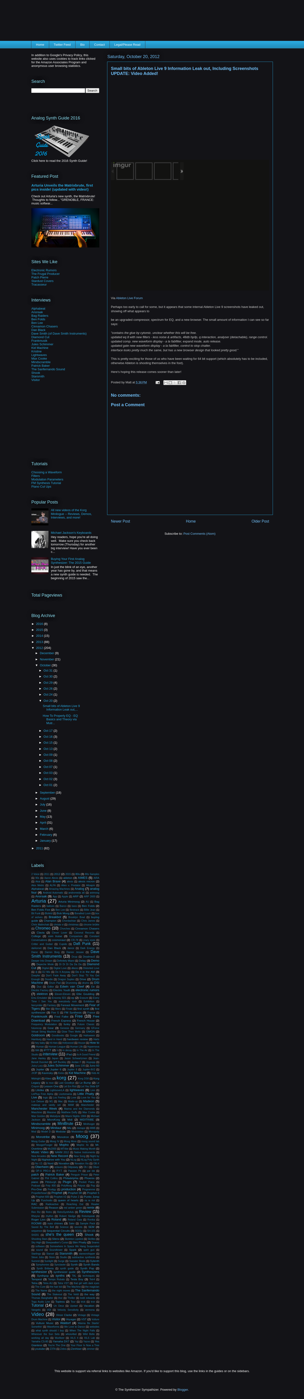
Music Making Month (84, 1148)
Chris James (88, 920)
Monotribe (43, 1137)
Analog (79, 888)
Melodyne (55, 1116)
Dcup (74, 956)
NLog (73, 1159)
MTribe (64, 1148)
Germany (80, 1028)
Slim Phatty (79, 1242)
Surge (61, 1261)
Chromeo (43, 928)
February (46, 834)
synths (60, 1275)
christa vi (59, 924)
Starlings (36, 1253)
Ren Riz (36, 1212)
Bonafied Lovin (83, 913)
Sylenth (94, 1260)
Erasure (84, 998)
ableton (67, 877)
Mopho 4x (82, 1145)
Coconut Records (84, 932)
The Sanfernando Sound (48, 369)
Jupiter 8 (72, 1069)
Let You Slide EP (90, 1086)
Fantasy (51, 1005)
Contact (99, 44)
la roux (50, 1083)
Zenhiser (76, 1348)
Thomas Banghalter (42, 1298)
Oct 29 (48, 682)
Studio (63, 1257)
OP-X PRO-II (43, 1171)
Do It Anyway (62, 972)
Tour (73, 1301)
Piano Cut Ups (41, 486)
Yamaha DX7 (61, 1341)
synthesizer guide (64, 1271)
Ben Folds (38, 319)
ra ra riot (90, 1200)
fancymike (37, 1005)
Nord (50, 1163)
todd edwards (87, 1298)
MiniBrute (65, 1124)
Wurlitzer (60, 1338)
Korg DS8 (83, 1078)
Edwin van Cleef (72, 986)
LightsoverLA (57, 1090)
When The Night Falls (82, 1330)
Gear (51, 1027)
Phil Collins (51, 1178)
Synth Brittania (45, 1268)
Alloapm (90, 885)
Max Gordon (38, 1116)
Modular (61, 1131)
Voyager (71, 1319)
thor (60, 1298)
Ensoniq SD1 (59, 998)
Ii (57, 1050)
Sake (72, 1223)
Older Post (260, 521)
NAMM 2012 (62, 1152)
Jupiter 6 (55, 1069)
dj (36, 972)
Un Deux (59, 1306)
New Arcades (38, 1156)
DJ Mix (46, 972)
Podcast (35, 1185)
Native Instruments (84, 1152)
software (40, 1246)
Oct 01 (48, 785)
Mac (60, 1101)
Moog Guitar (38, 1141)
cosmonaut (59, 939)
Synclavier (60, 1264)
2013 (40, 642)
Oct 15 (48, 742)
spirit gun (89, 1250)
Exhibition (89, 1001)
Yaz (77, 1341)
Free (79, 1016)
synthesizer (39, 1272)
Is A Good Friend (86, 1054)
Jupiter (40, 1069)
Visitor (35, 380)
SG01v (79, 1231)
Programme (88, 1189)
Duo (39, 986)
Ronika (91, 1219)
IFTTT (47, 1050)
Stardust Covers (42, 281)
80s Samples (92, 874)
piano (34, 1181)
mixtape (81, 1128)
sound (39, 1250)
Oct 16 (48, 736)
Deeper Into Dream (41, 960)
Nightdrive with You (53, 1159)
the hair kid (56, 1286)
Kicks (61, 1073)
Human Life (76, 1046)
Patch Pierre (39, 277)
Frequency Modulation (44, 1024)
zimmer (91, 1349)
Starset (50, 1253)
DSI (96, 982)
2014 (40, 636)
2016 (40, 624)
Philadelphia (70, 1178)
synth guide (67, 1268)
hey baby (40, 1043)
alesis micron (86, 881)
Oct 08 (48, 760)
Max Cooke (39, 358)
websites (94, 1326)
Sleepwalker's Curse (57, 1242)
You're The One (57, 1345)
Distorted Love (91, 968)
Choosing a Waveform (46, 472)
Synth (74, 1264)
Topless (60, 1301)
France (91, 1012)
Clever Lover (59, 932)
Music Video (39, 1152)
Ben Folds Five (40, 909)
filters (58, 1009)
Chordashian (69, 920)
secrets (79, 1227)
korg (61, 1077)
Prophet (57, 1193)
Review (85, 1212)
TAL (74, 1276)
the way (89, 1294)
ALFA (53, 885)
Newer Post (120, 521)
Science (64, 1227)
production (68, 1189)
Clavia (40, 932)
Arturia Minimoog (69, 901)
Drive (83, 979)
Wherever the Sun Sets (45, 1334)
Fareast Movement (72, 1005)
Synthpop (43, 1275)
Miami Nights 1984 (75, 1116)
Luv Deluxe (37, 1101)
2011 (40, 848)
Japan (55, 1058)
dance (70, 948)
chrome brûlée (91, 924)
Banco (63, 906)
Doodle (49, 979)
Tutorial (37, 1305)
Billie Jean (89, 910)
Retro (49, 1212)
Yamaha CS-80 (39, 1341)
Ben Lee (37, 323)
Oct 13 (48, 749)
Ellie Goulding (85, 993)
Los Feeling (59, 1097)
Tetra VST (63, 1283)
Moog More (70, 1141)
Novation (64, 1163)
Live (34, 1097)
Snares (95, 1242)
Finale (69, 1009)
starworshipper (87, 1253)
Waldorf (65, 1323)
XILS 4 (74, 1338)
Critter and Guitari (42, 944)
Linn (92, 1090)
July (43, 804)
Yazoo (86, 1341)
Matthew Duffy (69, 1112)
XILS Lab (89, 1338)
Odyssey (72, 1166)
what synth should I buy (50, 1330)
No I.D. (39, 1163)
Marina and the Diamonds (79, 1108)
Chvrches (65, 928)
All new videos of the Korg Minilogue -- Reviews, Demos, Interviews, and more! (71, 513)
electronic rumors (87, 990)
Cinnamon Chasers (44, 326)
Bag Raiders (39, 315)
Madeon (88, 1101)
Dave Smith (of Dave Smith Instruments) (59, 333)
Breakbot (55, 917)
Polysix (81, 1185)
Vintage (82, 1315)
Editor (51, 986)
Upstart (74, 1306)
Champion (50, 920)
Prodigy (52, 1189)
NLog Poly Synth (90, 1159)
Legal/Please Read (127, 44)
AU (87, 901)
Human (40, 1046)
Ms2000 (52, 1148)
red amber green (73, 1207)
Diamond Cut (40, 337)
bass (74, 906)
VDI (49, 1310)
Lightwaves (39, 355)
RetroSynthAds (65, 1212)
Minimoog (38, 1128)
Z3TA (53, 1349)
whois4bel (71, 1334)
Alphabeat (38, 308)
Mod (33, 1131)
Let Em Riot (70, 1086)
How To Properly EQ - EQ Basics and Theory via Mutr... (60, 719)
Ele (93, 986)
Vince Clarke (64, 1314)
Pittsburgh (50, 1182)
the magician (92, 1286)
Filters (35, 476)
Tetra (34, 1283)
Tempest (36, 1279)
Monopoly (94, 1131)
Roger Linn (38, 1219)
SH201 (35, 1235)
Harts (96, 1039)
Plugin (67, 1182)
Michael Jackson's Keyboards (71, 532)
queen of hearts (68, 1200)
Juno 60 (94, 1065)
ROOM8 (36, 1223)
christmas (73, 924)
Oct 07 (48, 767)
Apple (65, 896)
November (47, 659)
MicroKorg (53, 1119)
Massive (51, 1112)
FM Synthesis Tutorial (46, 483)
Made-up (73, 1101)
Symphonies (42, 1264)
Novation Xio (82, 1163)
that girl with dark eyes (86, 1283)
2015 (40, 630)
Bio (82, 44)
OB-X (96, 1163)
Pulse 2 (75, 1197)
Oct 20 (48, 700)
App (55, 896)
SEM (91, 1226)
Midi (69, 1119)
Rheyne (35, 1216)
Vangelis (36, 1310)
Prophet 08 (75, 1192)
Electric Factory (39, 990)
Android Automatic (53, 892)
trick (83, 1301)
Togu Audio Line (40, 1301)
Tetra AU (48, 1283)
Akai (37, 881)
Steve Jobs (37, 1257)
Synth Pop (87, 1268)
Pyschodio (46, 1200)
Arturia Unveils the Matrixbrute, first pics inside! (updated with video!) (62, 187)
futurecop (36, 1028)
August (45, 798)
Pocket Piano (87, 1182)
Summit (35, 1261)
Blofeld (48, 913)
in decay (67, 1050)
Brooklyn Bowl (76, 917)
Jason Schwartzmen (75, 1058)
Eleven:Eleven (63, 994)
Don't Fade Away (56, 975)
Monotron (63, 1136)
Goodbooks (58, 1035)
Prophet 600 (42, 1197)
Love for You (88, 1097)
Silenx (56, 1238)
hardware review (77, 1039)
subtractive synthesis (83, 1257)
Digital (45, 968)
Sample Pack (87, 1223)
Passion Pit (74, 1171)
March (44, 829)
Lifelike (39, 1090)
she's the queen (60, 1234)
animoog (94, 892)
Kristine (36, 351)
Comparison (76, 936)
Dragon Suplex (66, 979)
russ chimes (55, 1223)
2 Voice (35, 874)
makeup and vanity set (46, 1105)
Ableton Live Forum (129, 298)
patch (35, 1174)
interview (50, 1054)
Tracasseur (39, 284)
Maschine (36, 1112)
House (81, 1043)
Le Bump (85, 1082)
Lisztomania (65, 1094)
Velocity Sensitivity (68, 1310)
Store (52, 1257)
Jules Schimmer (42, 344)
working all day (40, 1338)
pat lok (91, 1171)
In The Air (82, 1050)
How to (94, 1042)
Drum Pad (55, 983)
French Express (61, 1020)
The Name (41, 1290)
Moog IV (54, 1141)
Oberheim (42, 1167)
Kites (48, 1078)
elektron (42, 994)
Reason (53, 1207)
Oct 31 (48, 670)
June (44, 810)
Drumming (71, 983)
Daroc (34, 952)
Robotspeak (88, 1216)
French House (86, 1020)
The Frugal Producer (45, 274)
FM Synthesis (73, 1012)
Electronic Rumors (44, 270)
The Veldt (73, 1294)
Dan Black (38, 330)
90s (37, 878)
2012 (40, 648)
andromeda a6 (76, 892)
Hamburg (36, 1039)
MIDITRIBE (87, 1119)
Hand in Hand (54, 1039)
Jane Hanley (38, 1058)
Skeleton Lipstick (74, 1239)
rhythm (49, 1216)
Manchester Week (44, 1108)
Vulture (96, 1319)
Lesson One (51, 1086)
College (36, 936)
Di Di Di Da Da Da (70, 964)
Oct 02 (48, 779)
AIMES (82, 878)
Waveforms (53, 1326)
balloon (51, 906)
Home (40, 44)
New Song (80, 1156)
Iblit (37, 1050)
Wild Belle (89, 1334)
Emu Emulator (39, 998)
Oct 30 (48, 676)
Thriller (71, 1298)
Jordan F (76, 1062)
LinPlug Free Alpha (42, 1094)
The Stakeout (54, 1294)
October (46, 665)
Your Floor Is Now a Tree (85, 1345)
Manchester (87, 1105)
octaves (58, 1167)
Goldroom (38, 1035)
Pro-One (36, 1189)
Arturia (38, 901)
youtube (40, 1348)
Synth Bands (91, 1264)
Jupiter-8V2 (88, 1069)
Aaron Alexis (51, 878)
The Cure (40, 1286)
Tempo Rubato (56, 1279)
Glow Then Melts (71, 1031)
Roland (56, 1219)
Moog (82, 1136)
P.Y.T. (59, 1171)
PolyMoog (66, 1185)
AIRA (96, 878)
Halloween (89, 1035)
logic (45, 1097)
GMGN (90, 1031)
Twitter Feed (62, 44)
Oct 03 (48, 773)
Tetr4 (92, 1279)
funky (67, 1024)
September (48, 792)
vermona (90, 1310)
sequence (36, 1231)
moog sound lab (90, 1141)
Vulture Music (44, 1323)
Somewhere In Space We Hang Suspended (74, 1246)
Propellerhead (39, 1193)
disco (74, 967)
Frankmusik (39, 340)
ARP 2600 (89, 896)
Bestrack (74, 910)
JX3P (34, 1073)
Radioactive (52, 1204)
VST (84, 1319)
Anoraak (37, 312)
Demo (95, 960)
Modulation (77, 1131)
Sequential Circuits (58, 1230)
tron (93, 1301)
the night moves (61, 1290)
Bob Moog (63, 913)
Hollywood (68, 1043)
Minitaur (56, 1128)
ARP (76, 896)
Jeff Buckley (59, 1062)
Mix (69, 1127)
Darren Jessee (75, 952)
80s (77, 873)
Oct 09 (48, 754)
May (43, 816)
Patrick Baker (40, 365)
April (43, 822)
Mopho (64, 1145)
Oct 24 (48, 694)
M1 (51, 1101)
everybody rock (68, 1001)
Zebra (63, 1349)
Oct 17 (48, 730)
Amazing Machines (59, 889)
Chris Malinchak (40, 924)
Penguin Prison (79, 1174)
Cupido (63, 944)
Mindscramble (41, 362)
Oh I (85, 1167)
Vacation (89, 1305)
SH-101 (91, 1231)
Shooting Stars (39, 1239)
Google (74, 1035)
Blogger (182, 1389)
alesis (70, 881)
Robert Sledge (67, 1216)
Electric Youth (61, 990)
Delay (82, 960)
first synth (83, 1008)
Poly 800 (51, 1185)
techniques (89, 1276)
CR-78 (74, 940)
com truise (55, 936)
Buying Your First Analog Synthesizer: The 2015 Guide (71, 560)
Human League (57, 1046)
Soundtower (55, 1250)
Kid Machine (39, 348)
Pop (93, 1185)
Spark (72, 1249)
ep (72, 997)
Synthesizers (90, 1272)
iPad (69, 1054)
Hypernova (93, 1046)
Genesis (64, 1028)
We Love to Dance (74, 1326)
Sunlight (48, 1261)
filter (48, 1009)
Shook (35, 373)
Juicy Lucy (37, 1065)
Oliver (96, 1167)
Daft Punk (82, 944)
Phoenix (90, 1178)
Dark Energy (87, 948)
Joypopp (90, 1062)
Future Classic (85, 1024)
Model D (46, 1131)
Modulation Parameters (47, 479)
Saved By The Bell (42, 1227)
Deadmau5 (89, 956)
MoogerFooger (44, 1145)
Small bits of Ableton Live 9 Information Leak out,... (61, 708)
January (46, 840)
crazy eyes (89, 940)
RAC (34, 1204)
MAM (71, 1105)
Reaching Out (74, 1204)
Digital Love (60, 968)
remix (91, 1207)
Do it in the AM (85, 971)
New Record (59, 1156)
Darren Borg (52, 952)
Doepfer (35, 975)
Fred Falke (61, 1016)
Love (73, 1097)
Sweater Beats (77, 1261)
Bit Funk (35, 913)
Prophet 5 (93, 1192)
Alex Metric (37, 885)
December (47, 653)
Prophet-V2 (60, 1197)
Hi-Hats (54, 1043)
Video (37, 1314)
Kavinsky (47, 1072)
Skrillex (92, 1239)
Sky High (36, 1242)
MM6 (92, 1128)
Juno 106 (80, 1065)
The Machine (73, 1286)
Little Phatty (85, 1094)
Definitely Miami (66, 960)
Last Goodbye (66, 1083)
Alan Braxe (53, 881)
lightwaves (77, 1090)
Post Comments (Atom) (199, 533)
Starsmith (37, 376)
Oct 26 (48, 688)
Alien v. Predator (71, 885)
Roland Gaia (75, 1219)
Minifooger (89, 1124)
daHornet (36, 948)
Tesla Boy (77, 1279)
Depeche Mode (45, 964)
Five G (55, 1012)
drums (85, 983)
